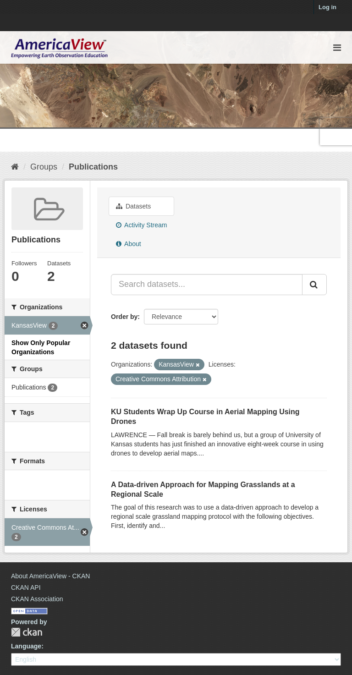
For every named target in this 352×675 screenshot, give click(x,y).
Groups (43, 166)
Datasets (133, 206)
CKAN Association (37, 599)
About (128, 243)
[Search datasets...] (206, 284)
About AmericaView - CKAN (50, 576)
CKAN (26, 632)
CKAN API (26, 587)
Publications (93, 166)
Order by (124, 316)
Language (26, 646)
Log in (327, 7)
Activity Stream (141, 225)
